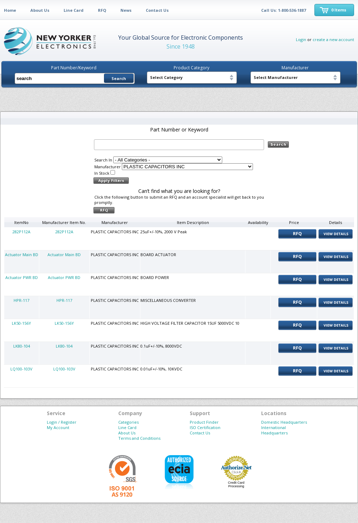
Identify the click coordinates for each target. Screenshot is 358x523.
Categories (128, 422)
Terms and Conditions (139, 438)
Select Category (166, 77)
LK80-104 (21, 346)
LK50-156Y (21, 323)
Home (10, 10)
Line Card (74, 10)
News (125, 10)
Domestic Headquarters (284, 422)
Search (118, 78)
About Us (39, 10)
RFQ (102, 10)
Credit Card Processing (236, 484)
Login (301, 39)
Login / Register (61, 422)
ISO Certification (205, 427)
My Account (58, 427)
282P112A (21, 231)
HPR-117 (21, 300)
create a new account (333, 39)
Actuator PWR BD (21, 277)
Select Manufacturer (276, 77)
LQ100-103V (21, 369)
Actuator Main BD (21, 254)
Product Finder (204, 422)
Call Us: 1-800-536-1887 (283, 10)
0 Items (338, 10)
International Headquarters (274, 430)
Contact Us (157, 10)
